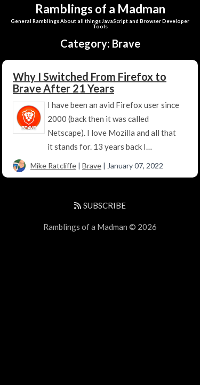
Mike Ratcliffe (53, 165)
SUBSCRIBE (99, 205)
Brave (91, 165)
